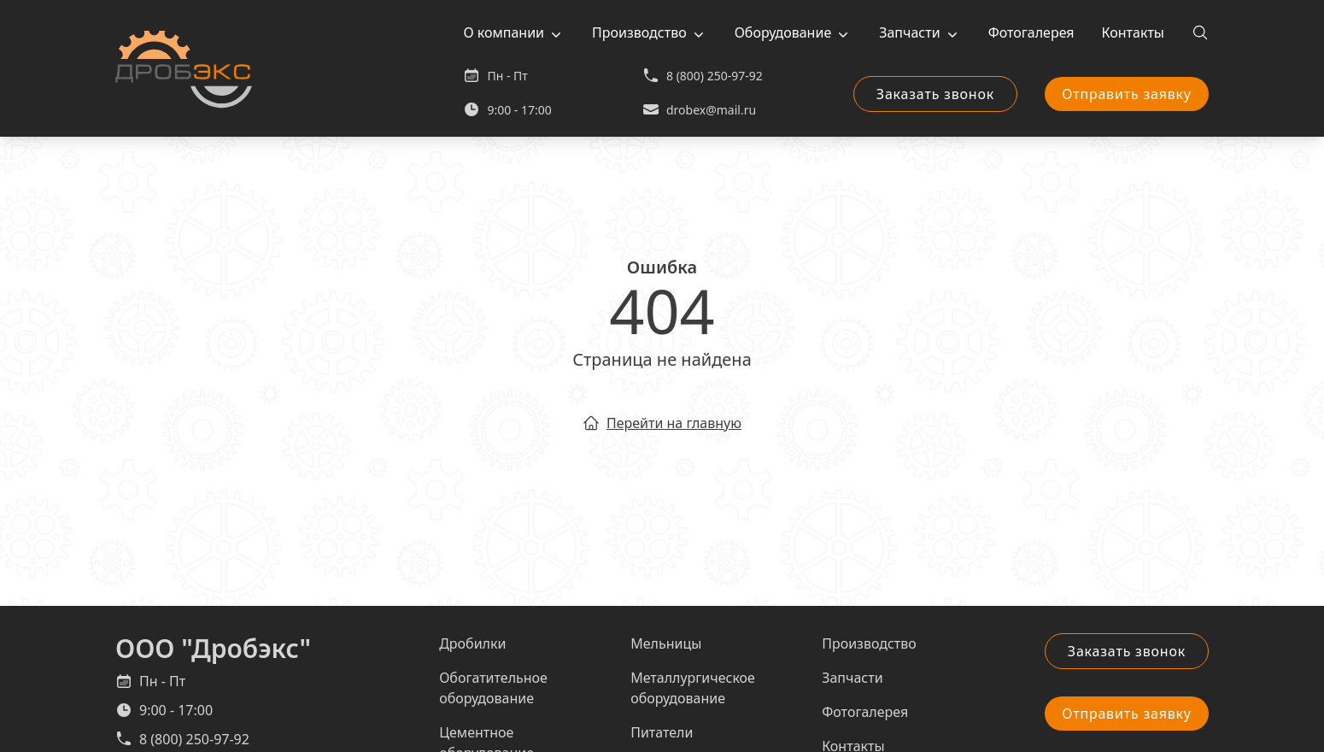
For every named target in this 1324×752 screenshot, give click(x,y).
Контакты (1133, 32)
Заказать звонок (935, 94)
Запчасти (909, 32)
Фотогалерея (1031, 32)
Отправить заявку (1127, 94)
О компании (503, 32)
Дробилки (472, 643)
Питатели (661, 732)
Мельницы (665, 643)
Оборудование (783, 32)
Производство (639, 32)
